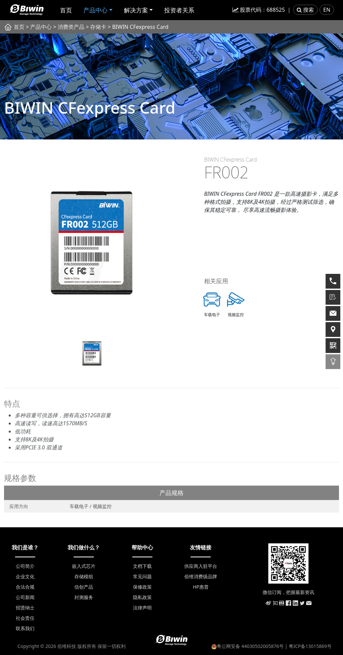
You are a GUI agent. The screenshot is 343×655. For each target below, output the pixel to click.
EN (326, 9)
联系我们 (25, 628)
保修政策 (142, 587)
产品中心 (95, 10)
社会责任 (25, 618)
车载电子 (80, 508)
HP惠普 (201, 587)
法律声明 (142, 607)
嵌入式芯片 (83, 566)
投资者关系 (179, 10)
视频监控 (102, 508)
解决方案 (136, 10)
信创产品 (83, 587)
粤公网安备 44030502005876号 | (250, 646)
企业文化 (25, 576)
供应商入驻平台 (200, 566)
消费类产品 (71, 27)
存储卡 (98, 27)
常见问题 (142, 576)
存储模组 (83, 576)
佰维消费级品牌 (200, 576)
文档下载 (142, 566)
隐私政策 (142, 597)
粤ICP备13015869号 (310, 646)
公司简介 (25, 566)
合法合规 (25, 587)
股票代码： (258, 9)
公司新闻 (25, 597)
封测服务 (83, 597)
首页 (66, 10)
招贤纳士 (25, 607)
